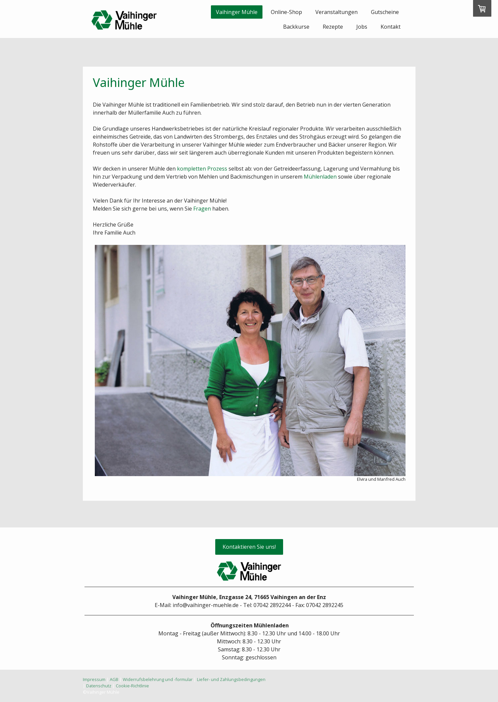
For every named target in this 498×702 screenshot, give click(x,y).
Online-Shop (286, 12)
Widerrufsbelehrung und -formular (158, 679)
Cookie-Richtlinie (132, 686)
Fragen (202, 208)
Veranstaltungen (336, 12)
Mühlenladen (320, 176)
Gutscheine (385, 12)
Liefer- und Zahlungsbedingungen (231, 679)
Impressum (94, 679)
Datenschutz (98, 686)
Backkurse (296, 26)
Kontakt (391, 26)
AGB (114, 679)
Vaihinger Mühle (236, 12)
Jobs (361, 26)
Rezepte (333, 26)
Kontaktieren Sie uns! (249, 546)
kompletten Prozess (202, 168)
